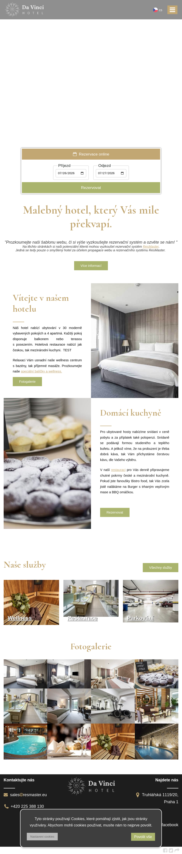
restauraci (118, 470)
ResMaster (151, 246)
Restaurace (83, 618)
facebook (170, 825)
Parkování (140, 618)
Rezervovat (115, 513)
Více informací (91, 266)
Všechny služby (160, 567)
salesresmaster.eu (25, 795)
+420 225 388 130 (24, 806)
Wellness (20, 618)
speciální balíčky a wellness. (41, 371)
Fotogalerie (27, 381)
